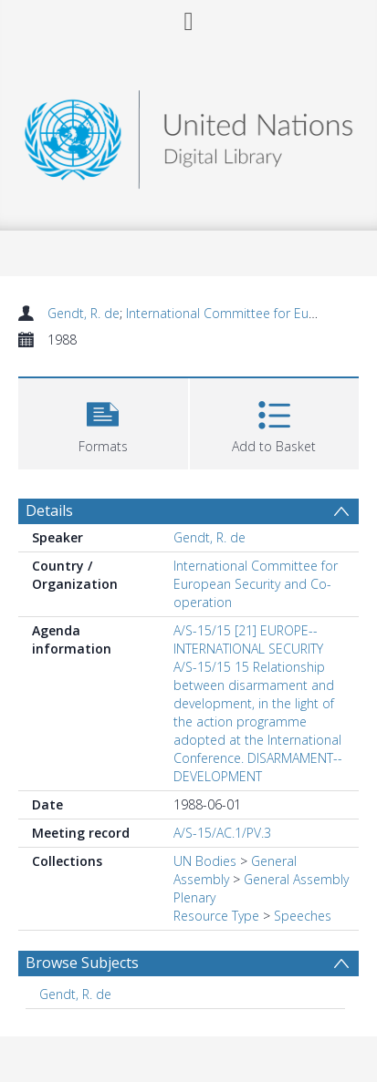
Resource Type (216, 915)
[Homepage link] (189, 134)
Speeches (302, 915)
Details (49, 510)
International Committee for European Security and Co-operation (255, 584)
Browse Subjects (82, 963)
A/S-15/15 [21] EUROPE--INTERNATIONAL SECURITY (248, 639)
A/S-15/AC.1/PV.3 (222, 832)
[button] (103, 421)
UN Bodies (204, 861)
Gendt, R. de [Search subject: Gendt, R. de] (75, 994)
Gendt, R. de (83, 313)
